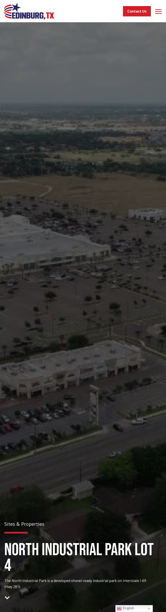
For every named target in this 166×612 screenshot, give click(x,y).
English (125, 608)
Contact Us (137, 11)
